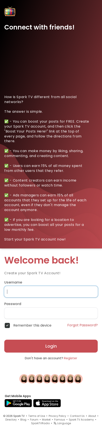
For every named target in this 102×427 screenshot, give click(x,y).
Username (13, 282)
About (92, 416)
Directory (11, 419)
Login (51, 346)
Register (70, 358)
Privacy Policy (57, 416)
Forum (34, 419)
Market (46, 419)
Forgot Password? (82, 325)
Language (62, 423)
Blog (23, 419)
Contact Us (77, 416)
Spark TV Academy (81, 419)
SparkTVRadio (40, 423)
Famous (59, 419)
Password (12, 304)
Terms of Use (36, 416)
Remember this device (32, 325)
